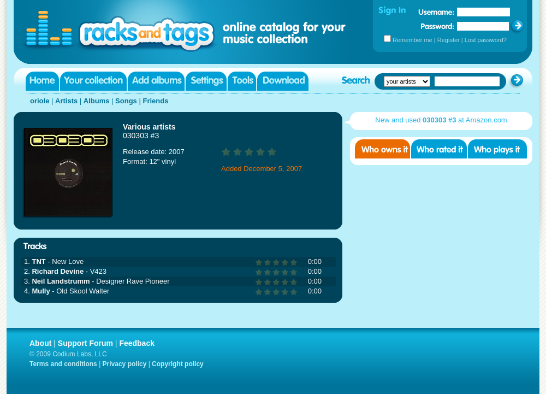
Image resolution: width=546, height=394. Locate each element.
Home (42, 81)
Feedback (137, 343)
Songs (126, 101)
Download (282, 81)
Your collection (93, 81)
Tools (242, 81)
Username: (436, 12)
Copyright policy (178, 364)
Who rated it (439, 148)
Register (448, 40)
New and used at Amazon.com (441, 120)
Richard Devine (58, 271)
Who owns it (382, 148)
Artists (66, 101)
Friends (155, 101)
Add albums (156, 81)
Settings (206, 81)
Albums (97, 101)
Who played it (497, 148)
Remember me (412, 40)
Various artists (149, 126)
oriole (39, 101)
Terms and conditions (63, 364)
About (40, 343)
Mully (41, 291)
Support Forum (85, 343)
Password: (437, 26)
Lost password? (486, 40)
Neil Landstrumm (61, 281)
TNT (38, 261)
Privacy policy (125, 364)
